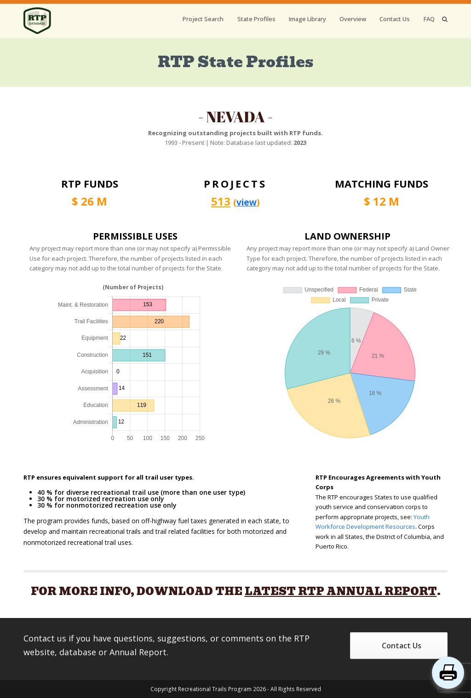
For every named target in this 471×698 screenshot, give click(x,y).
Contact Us (401, 646)
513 (220, 201)
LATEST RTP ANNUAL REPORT (341, 591)
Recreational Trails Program (215, 689)
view (246, 202)
